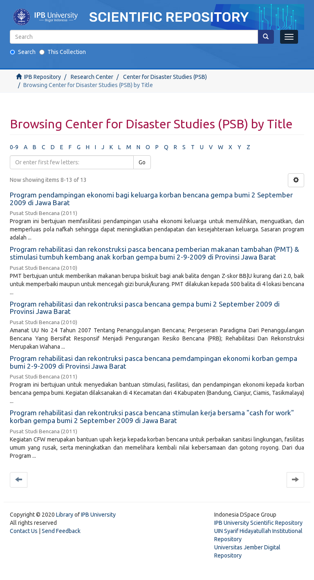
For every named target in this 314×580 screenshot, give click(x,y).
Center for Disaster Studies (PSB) (165, 77)
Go (142, 162)
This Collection (62, 52)
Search (23, 52)
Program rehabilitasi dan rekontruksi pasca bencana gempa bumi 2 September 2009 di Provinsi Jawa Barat (145, 308)
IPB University (98, 514)
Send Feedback (61, 531)
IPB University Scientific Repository (258, 523)
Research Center (92, 77)
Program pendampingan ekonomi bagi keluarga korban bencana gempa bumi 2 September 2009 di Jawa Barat (151, 198)
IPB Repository (42, 77)
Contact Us (24, 531)
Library (64, 514)
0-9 (14, 147)
